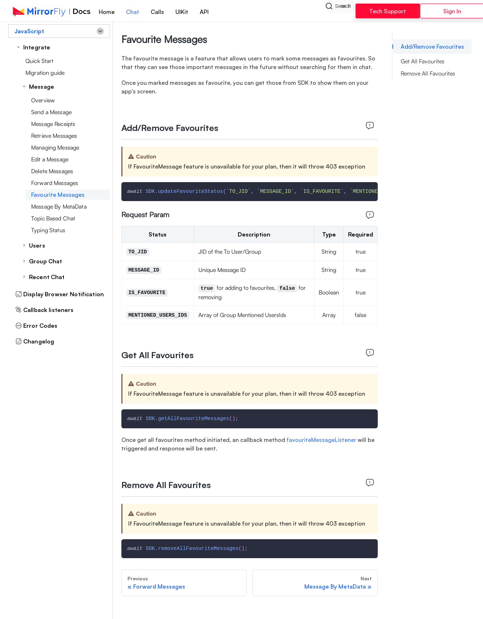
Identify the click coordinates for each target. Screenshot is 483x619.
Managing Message (55, 147)
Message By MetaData (59, 206)
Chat (132, 11)
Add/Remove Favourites (432, 46)
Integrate (36, 47)
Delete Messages (52, 171)
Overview (43, 100)
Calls (157, 11)
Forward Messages (54, 182)
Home (107, 11)
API (204, 11)
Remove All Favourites (428, 73)
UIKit (181, 11)
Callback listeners (44, 309)
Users (37, 245)
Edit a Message (49, 159)
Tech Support (387, 11)
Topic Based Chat (53, 218)
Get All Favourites (422, 61)
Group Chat (45, 261)
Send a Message (51, 112)
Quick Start (39, 60)
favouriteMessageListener (322, 439)
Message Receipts (53, 123)
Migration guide (44, 72)
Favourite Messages (58, 194)
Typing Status (48, 230)
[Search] (340, 11)
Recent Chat (47, 277)
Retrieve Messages (54, 135)
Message (41, 86)
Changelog (34, 341)
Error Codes (36, 325)
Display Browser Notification (59, 294)
